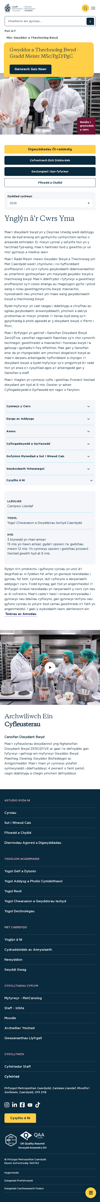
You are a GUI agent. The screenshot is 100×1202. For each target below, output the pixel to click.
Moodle (10, 1018)
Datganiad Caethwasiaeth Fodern (24, 1188)
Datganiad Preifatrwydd (18, 1180)
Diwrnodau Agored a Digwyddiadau (32, 843)
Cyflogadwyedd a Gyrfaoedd (28, 443)
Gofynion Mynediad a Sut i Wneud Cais (35, 456)
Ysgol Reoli (13, 891)
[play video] (50, 667)
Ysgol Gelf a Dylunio (20, 871)
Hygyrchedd (11, 1172)
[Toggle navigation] (93, 8)
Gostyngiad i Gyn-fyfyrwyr (50, 171)
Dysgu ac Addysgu (20, 418)
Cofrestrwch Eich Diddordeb (50, 160)
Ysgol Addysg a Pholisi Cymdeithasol (33, 881)
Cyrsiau (10, 813)
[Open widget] (90, 1192)
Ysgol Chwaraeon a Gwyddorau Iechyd (35, 901)
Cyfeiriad (11, 1076)
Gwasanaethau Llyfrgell (23, 1038)
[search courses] (90, 21)
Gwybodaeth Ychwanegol (25, 468)
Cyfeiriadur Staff (17, 1066)
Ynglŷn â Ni (13, 939)
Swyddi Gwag (15, 969)
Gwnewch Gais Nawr (30, 69)
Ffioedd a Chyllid (50, 182)
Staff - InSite (14, 1008)
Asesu (10, 431)
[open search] (85, 8)
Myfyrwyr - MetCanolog (23, 998)
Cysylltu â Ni (15, 480)
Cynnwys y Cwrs (18, 406)
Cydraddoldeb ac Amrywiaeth (28, 949)
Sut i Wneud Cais (17, 823)
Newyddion (13, 959)
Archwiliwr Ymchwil (19, 1028)
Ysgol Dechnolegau (19, 911)
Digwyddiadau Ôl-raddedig (50, 149)
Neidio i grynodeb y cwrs (87, 126)
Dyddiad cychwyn (20, 196)
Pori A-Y (10, 30)
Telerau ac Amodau (20, 614)
